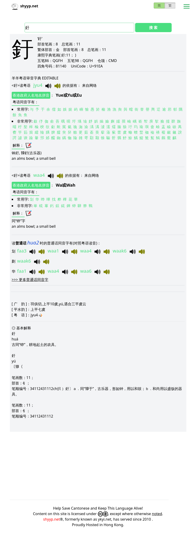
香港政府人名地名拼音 (31, 95)
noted (157, 513)
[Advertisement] (98, 466)
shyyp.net (51, 519)
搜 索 (153, 27)
